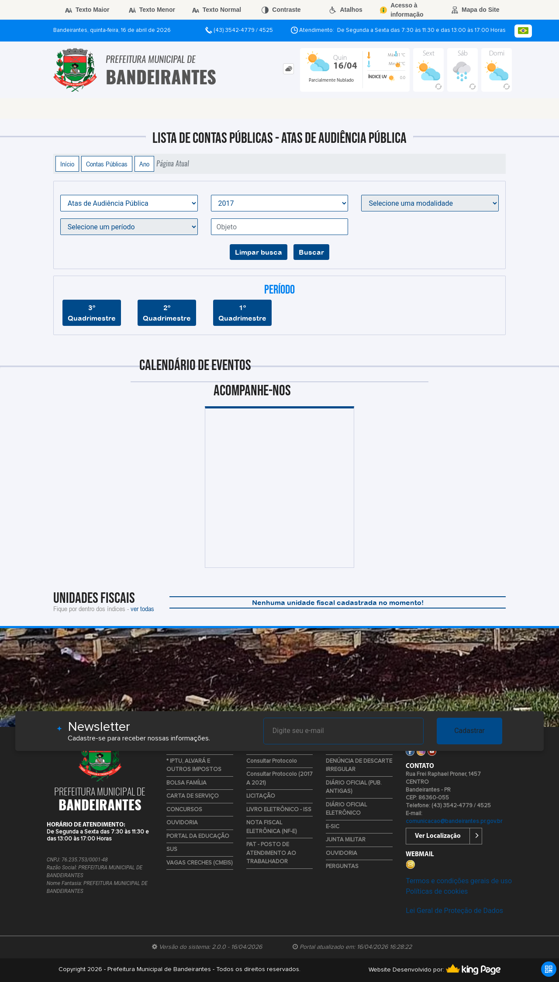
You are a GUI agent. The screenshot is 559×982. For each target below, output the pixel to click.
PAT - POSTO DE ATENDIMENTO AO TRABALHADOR (271, 853)
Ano (144, 163)
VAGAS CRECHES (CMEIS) (199, 863)
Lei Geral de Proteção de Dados (454, 910)
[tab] (288, 68)
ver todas (142, 608)
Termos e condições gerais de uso (459, 881)
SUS (171, 849)
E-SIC (332, 827)
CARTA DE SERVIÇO (192, 796)
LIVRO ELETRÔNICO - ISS (278, 810)
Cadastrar (469, 730)
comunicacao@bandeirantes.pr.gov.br (454, 821)
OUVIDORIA (182, 823)
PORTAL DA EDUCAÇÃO (197, 836)
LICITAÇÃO (260, 796)
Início (67, 163)
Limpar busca (258, 252)
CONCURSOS (184, 810)
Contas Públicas (107, 163)
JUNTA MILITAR (346, 840)
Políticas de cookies (437, 891)
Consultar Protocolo (271, 761)
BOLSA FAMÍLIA (186, 783)
